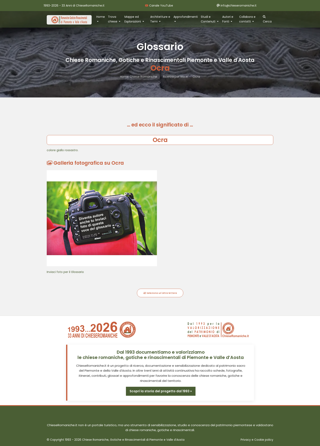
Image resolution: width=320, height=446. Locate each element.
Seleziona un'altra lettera (160, 293)
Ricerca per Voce (175, 77)
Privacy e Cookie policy (257, 440)
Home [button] (100, 17)
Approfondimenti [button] (185, 17)
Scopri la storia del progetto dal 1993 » (160, 391)
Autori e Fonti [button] (227, 19)
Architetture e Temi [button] (160, 19)
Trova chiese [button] (113, 19)
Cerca (267, 19)
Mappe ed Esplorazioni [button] (133, 19)
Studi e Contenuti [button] (208, 19)
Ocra (196, 77)
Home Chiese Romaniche (139, 77)
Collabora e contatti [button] (247, 19)
